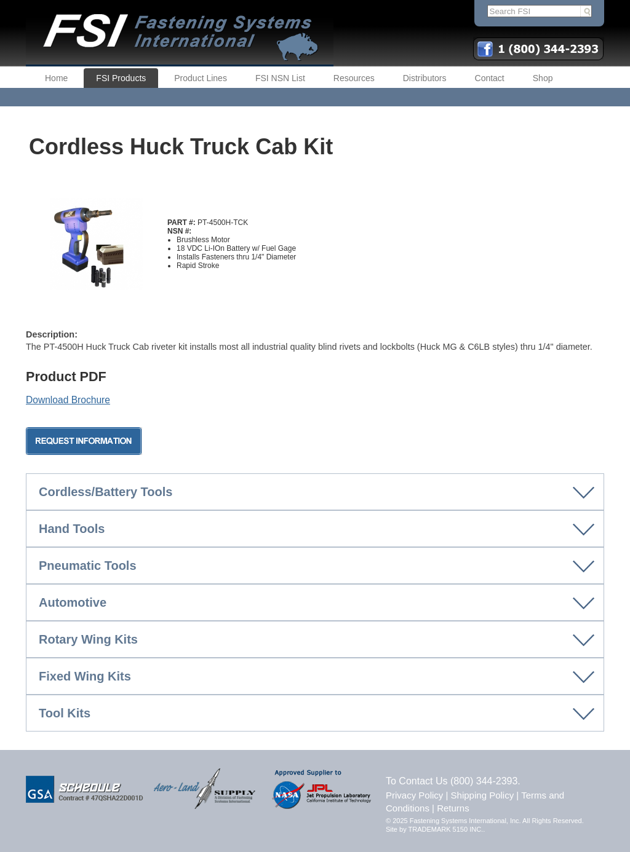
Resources (354, 78)
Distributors (425, 78)
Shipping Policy (482, 795)
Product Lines (200, 78)
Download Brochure (68, 400)
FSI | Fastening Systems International (179, 33)
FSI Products (121, 78)
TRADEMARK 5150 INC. (446, 829)
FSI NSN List (280, 78)
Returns (453, 808)
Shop (543, 78)
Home (56, 78)
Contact (489, 78)
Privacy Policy (414, 795)
